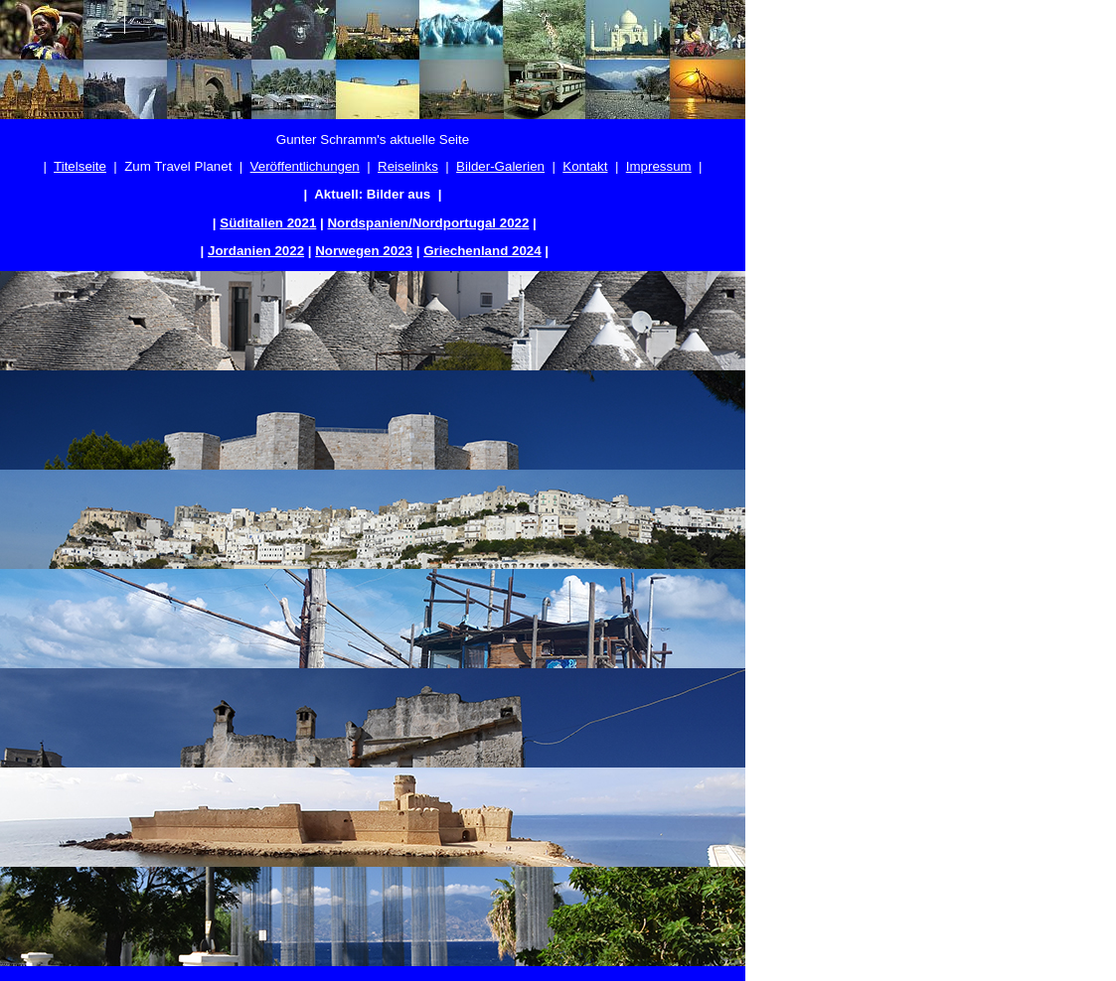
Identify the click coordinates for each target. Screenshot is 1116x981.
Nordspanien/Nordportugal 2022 (428, 222)
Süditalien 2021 (268, 222)
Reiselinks (408, 166)
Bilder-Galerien (500, 166)
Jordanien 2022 (256, 250)
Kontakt (584, 166)
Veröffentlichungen (305, 166)
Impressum (659, 166)
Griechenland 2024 (482, 250)
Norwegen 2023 (363, 250)
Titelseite (80, 166)
